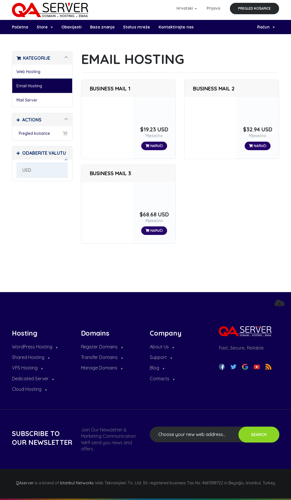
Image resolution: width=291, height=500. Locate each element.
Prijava (213, 8)
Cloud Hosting (29, 389)
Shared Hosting (30, 357)
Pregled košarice (254, 8)
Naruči (154, 146)
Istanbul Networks (77, 482)
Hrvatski (186, 8)
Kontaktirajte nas (176, 27)
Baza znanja (102, 27)
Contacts (162, 378)
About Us (162, 347)
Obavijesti (71, 27)
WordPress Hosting (34, 347)
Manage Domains (102, 368)
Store (45, 27)
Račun (266, 27)
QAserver (25, 482)
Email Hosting (29, 85)
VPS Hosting (27, 368)
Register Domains (102, 347)
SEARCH (259, 434)
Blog (157, 368)
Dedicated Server (33, 378)
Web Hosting (28, 71)
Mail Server (26, 100)
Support (161, 357)
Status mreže (136, 27)
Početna (20, 27)
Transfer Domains (102, 357)
